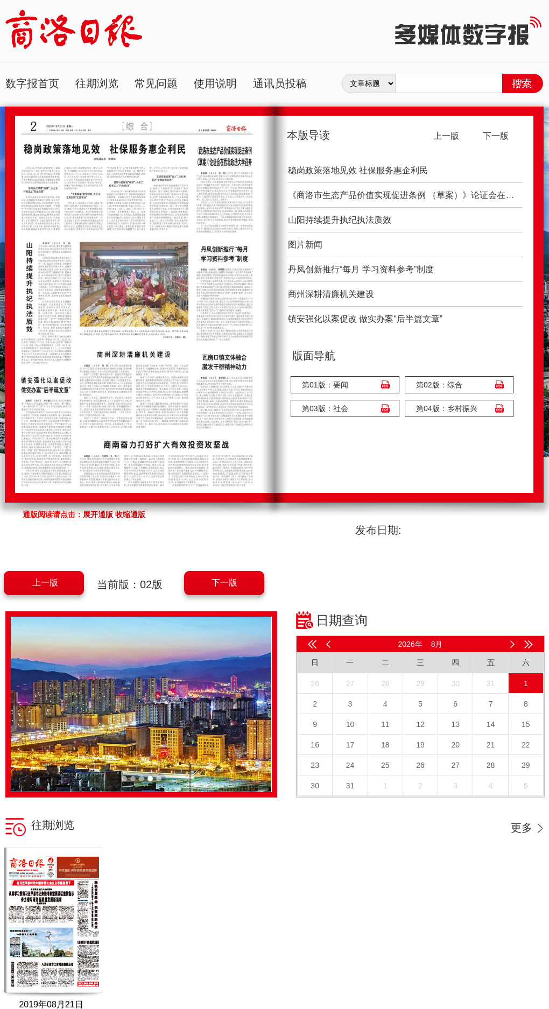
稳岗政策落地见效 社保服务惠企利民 (358, 170)
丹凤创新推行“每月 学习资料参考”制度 (361, 269)
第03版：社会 (325, 408)
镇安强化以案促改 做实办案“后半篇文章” (365, 318)
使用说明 (215, 83)
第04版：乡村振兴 (446, 408)
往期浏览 (96, 83)
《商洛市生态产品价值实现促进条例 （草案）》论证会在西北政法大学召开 (405, 195)
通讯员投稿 (280, 83)
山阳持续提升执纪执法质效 (339, 219)
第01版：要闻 (325, 384)
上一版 (45, 582)
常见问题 (156, 83)
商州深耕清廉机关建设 (331, 294)
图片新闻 (305, 244)
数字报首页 (32, 83)
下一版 (224, 582)
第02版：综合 (439, 384)
